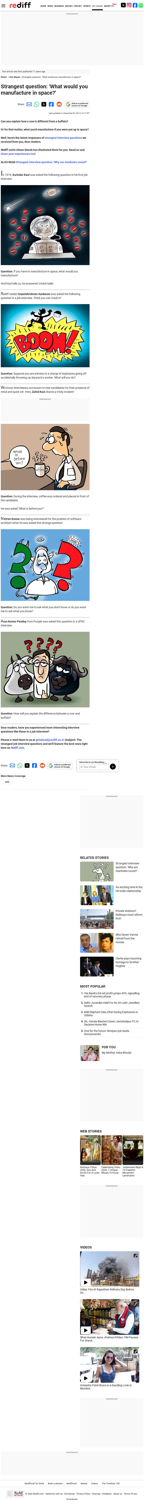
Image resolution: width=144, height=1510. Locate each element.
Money (84, 1483)
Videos (94, 1483)
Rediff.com (17, 747)
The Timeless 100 (111, 1483)
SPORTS (87, 6)
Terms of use (130, 1494)
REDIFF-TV (109, 6)
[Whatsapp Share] (36, 104)
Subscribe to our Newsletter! (91, 762)
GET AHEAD (97, 6)
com (7, 782)
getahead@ (43, 739)
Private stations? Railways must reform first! (129, 914)
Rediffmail (71, 1483)
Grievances (72, 1499)
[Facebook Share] (51, 104)
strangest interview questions (63, 137)
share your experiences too (18, 153)
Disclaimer (69, 1494)
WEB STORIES (91, 1131)
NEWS (50, 6)
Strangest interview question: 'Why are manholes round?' (51, 162)
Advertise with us (54, 1494)
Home (4, 77)
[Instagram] (129, 5)
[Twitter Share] (43, 104)
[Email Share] (28, 104)
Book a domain (55, 1483)
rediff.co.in (57, 739)
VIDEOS (86, 1247)
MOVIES (69, 6)
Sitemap (96, 1494)
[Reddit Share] (58, 104)
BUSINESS (59, 6)
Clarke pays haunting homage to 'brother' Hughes (128, 962)
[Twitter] (123, 5)
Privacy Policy (83, 1494)
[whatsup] (141, 5)
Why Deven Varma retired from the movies (127, 938)
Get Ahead (14, 77)
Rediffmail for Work (34, 1483)
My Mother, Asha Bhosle (116, 1052)
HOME (43, 6)
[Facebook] (135, 5)
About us (117, 1494)
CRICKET (78, 6)
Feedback (107, 1494)
